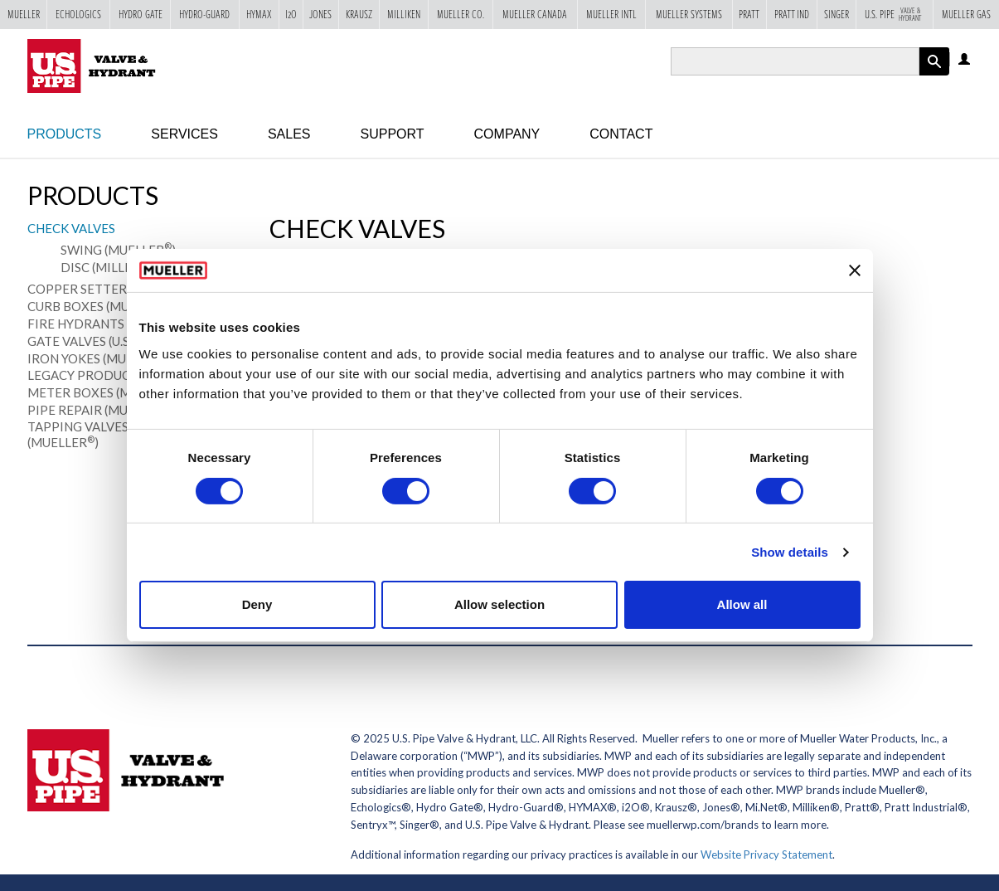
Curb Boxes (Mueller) (102, 306)
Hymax (259, 14)
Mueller (23, 14)
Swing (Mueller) (118, 249)
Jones (320, 14)
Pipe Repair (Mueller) (101, 409)
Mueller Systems (689, 14)
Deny (257, 604)
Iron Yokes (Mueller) (100, 358)
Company (507, 134)
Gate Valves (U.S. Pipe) (100, 341)
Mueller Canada (534, 14)
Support (392, 134)
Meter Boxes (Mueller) (107, 392)
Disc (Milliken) (113, 267)
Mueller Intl (611, 14)
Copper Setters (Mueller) (117, 288)
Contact (620, 134)
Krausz (359, 14)
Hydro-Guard (204, 14)
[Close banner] (855, 270)
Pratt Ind (791, 14)
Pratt (749, 14)
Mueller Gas (966, 14)
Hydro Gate (140, 14)
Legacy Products (86, 375)
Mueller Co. (460, 14)
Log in (965, 60)
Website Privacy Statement (766, 854)
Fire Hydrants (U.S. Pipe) (109, 323)
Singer (836, 14)
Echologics (78, 14)
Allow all (742, 604)
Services (184, 134)
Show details (789, 552)
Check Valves (71, 228)
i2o (291, 14)
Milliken (403, 14)
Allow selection (499, 604)
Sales (289, 134)
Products (64, 134)
